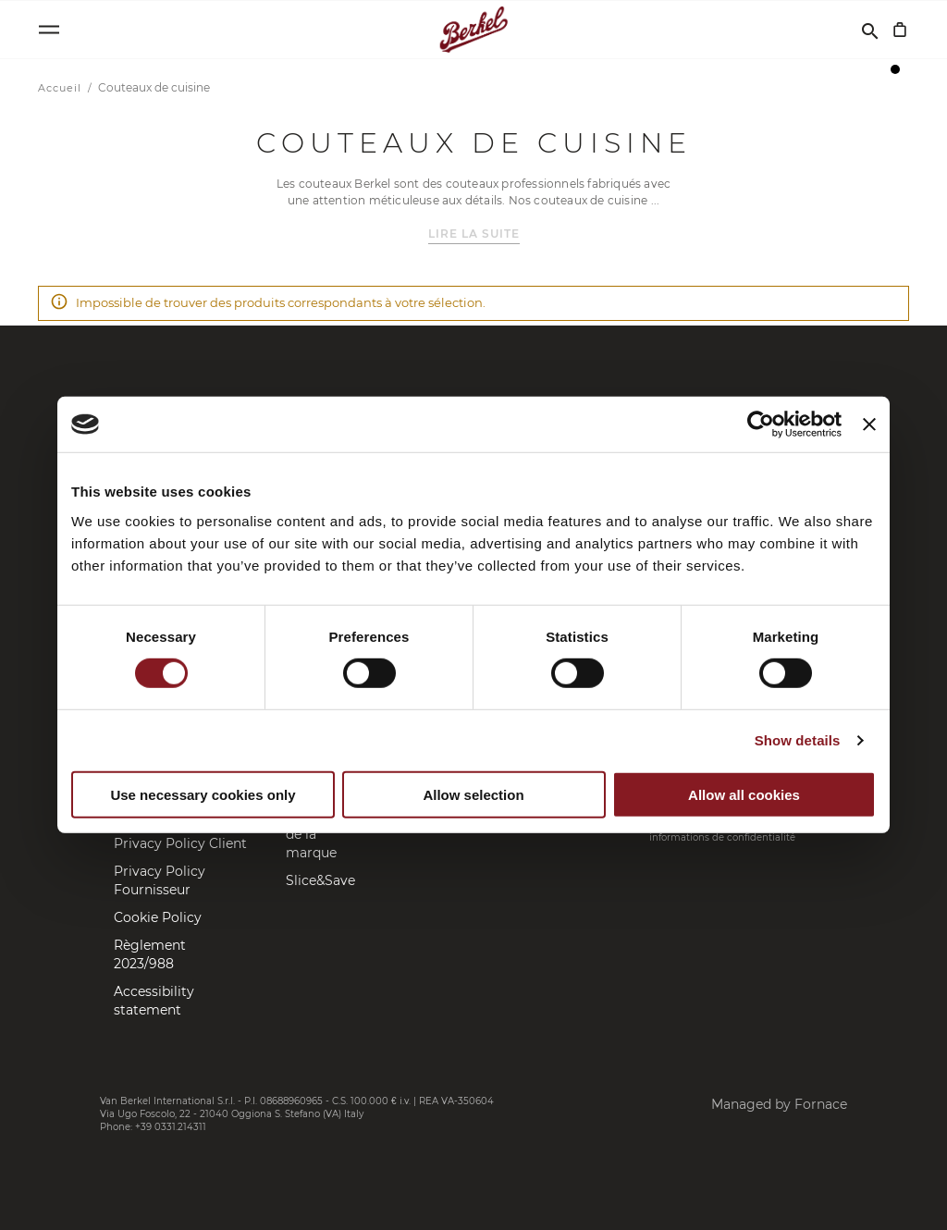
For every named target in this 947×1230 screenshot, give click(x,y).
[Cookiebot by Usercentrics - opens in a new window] (761, 424)
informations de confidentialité (722, 837)
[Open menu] (49, 29)
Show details (798, 740)
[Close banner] (869, 424)
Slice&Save (320, 880)
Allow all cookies (744, 795)
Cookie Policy (158, 917)
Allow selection (473, 795)
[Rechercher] (870, 29)
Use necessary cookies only (202, 795)
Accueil (61, 87)
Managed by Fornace (779, 1104)
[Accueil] (474, 29)
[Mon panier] (900, 29)
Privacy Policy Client (180, 843)
